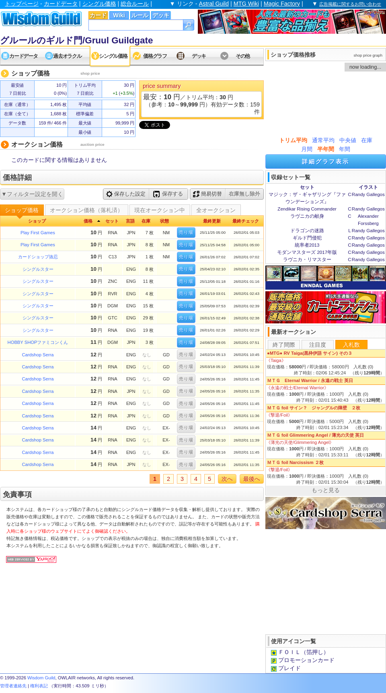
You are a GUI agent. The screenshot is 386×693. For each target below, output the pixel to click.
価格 (88, 221)
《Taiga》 (276, 360)
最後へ (251, 479)
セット (112, 221)
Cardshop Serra (38, 354)
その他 (243, 56)
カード (98, 15)
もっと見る (326, 490)
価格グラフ (155, 56)
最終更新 (212, 221)
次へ (227, 479)
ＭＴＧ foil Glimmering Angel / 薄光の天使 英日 (315, 435)
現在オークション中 (159, 210)
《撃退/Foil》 (279, 415)
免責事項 (17, 495)
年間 (344, 149)
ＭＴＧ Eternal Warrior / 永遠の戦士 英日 (310, 380)
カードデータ (61, 3)
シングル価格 (99, 3)
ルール (139, 15)
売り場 (186, 232)
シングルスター (38, 269)
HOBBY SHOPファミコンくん (38, 342)
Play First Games (38, 232)
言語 (130, 221)
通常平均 (323, 140)
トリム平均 (293, 140)
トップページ (22, 3)
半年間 (325, 149)
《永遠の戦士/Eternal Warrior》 (297, 387)
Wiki (119, 15)
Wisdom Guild (41, 677)
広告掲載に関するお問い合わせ (350, 4)
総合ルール (135, 3)
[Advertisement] (325, 581)
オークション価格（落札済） (86, 210)
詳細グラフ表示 (325, 161)
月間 (306, 149)
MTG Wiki (246, 3)
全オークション (216, 210)
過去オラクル (67, 56)
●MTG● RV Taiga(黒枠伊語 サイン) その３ (309, 353)
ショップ (37, 221)
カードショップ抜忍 (38, 256)
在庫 (366, 140)
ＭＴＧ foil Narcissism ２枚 (295, 462)
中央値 (347, 140)
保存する (168, 194)
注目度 (317, 344)
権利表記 (39, 685)
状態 (164, 221)
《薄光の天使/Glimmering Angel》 (300, 442)
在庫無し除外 (244, 194)
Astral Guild (214, 3)
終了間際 (284, 344)
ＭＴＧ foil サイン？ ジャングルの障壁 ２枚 (313, 407)
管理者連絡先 (13, 685)
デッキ (160, 15)
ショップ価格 (22, 210)
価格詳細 (17, 178)
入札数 (351, 344)
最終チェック (245, 221)
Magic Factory (282, 3)
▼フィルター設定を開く (32, 194)
